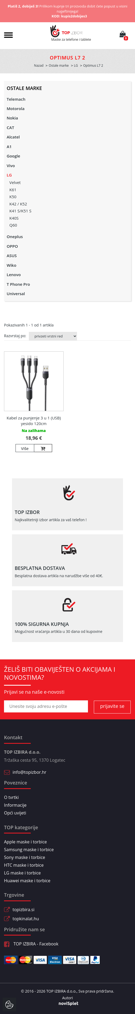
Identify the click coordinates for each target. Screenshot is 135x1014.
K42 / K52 (18, 203)
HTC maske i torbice (24, 865)
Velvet (15, 182)
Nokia (12, 118)
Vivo (11, 165)
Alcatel (13, 137)
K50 (12, 196)
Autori (67, 998)
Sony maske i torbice (24, 857)
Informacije (15, 805)
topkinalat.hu (26, 919)
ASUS (12, 255)
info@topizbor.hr (29, 772)
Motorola (16, 108)
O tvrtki (11, 797)
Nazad (38, 65)
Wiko (11, 265)
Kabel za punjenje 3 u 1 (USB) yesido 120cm (34, 420)
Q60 (13, 225)
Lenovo (14, 274)
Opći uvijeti (15, 813)
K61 (12, 189)
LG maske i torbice (22, 873)
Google (13, 156)
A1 (9, 146)
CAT (10, 127)
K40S (14, 218)
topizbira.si (23, 909)
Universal (16, 293)
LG (9, 175)
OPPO (12, 246)
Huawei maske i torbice (27, 881)
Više (25, 448)
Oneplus (15, 236)
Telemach (16, 99)
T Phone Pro (18, 284)
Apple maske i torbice (25, 842)
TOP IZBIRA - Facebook (31, 944)
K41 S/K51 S (20, 210)
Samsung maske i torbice (29, 849)
